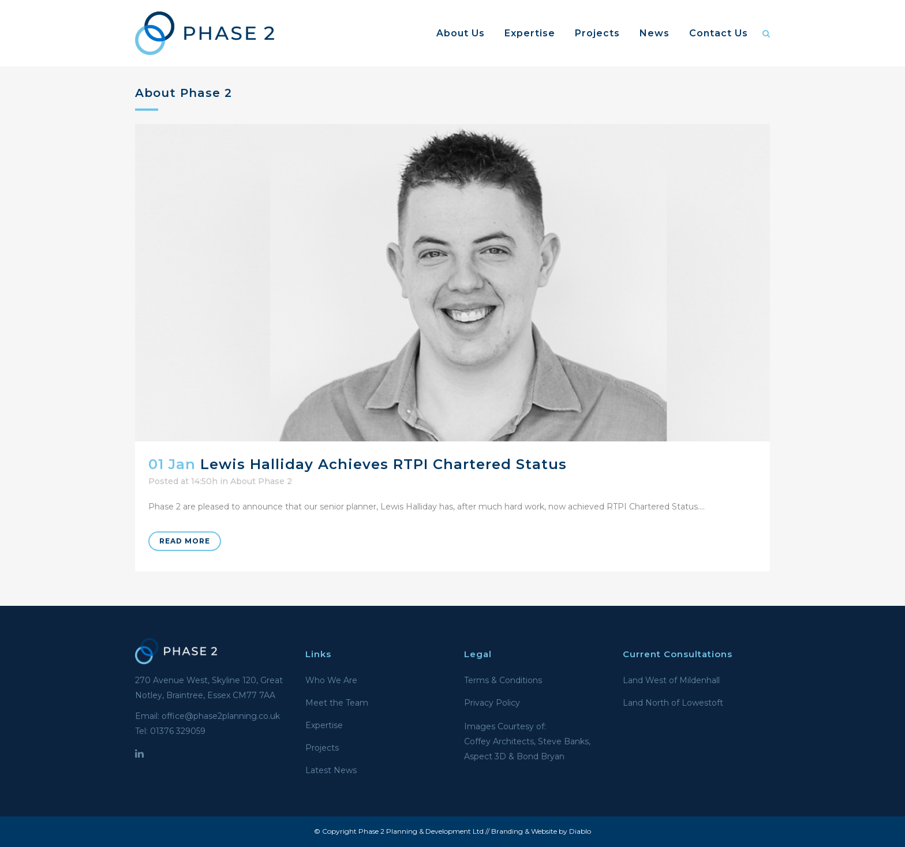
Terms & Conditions (503, 680)
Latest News (331, 770)
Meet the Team (336, 703)
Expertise (324, 725)
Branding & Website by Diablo (541, 831)
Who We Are (331, 680)
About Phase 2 (261, 481)
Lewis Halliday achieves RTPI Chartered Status (383, 464)
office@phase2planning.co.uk (221, 716)
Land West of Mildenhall (671, 680)
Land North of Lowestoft (673, 703)
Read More (184, 541)
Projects (322, 748)
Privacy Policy (492, 703)
